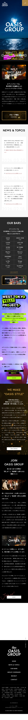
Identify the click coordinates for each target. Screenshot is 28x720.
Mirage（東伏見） (10, 700)
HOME (14, 667)
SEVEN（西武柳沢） (19, 695)
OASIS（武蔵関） (5, 693)
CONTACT (14, 685)
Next (25, 55)
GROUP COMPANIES (14, 451)
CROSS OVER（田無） (15, 693)
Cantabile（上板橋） (9, 703)
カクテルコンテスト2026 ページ (14, 173)
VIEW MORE (14, 379)
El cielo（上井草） (19, 700)
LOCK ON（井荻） (9, 695)
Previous (2, 55)
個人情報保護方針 (14, 708)
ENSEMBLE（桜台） (9, 698)
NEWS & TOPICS (14, 671)
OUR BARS (14, 674)
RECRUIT (14, 602)
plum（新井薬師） (18, 698)
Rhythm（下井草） (14, 696)
